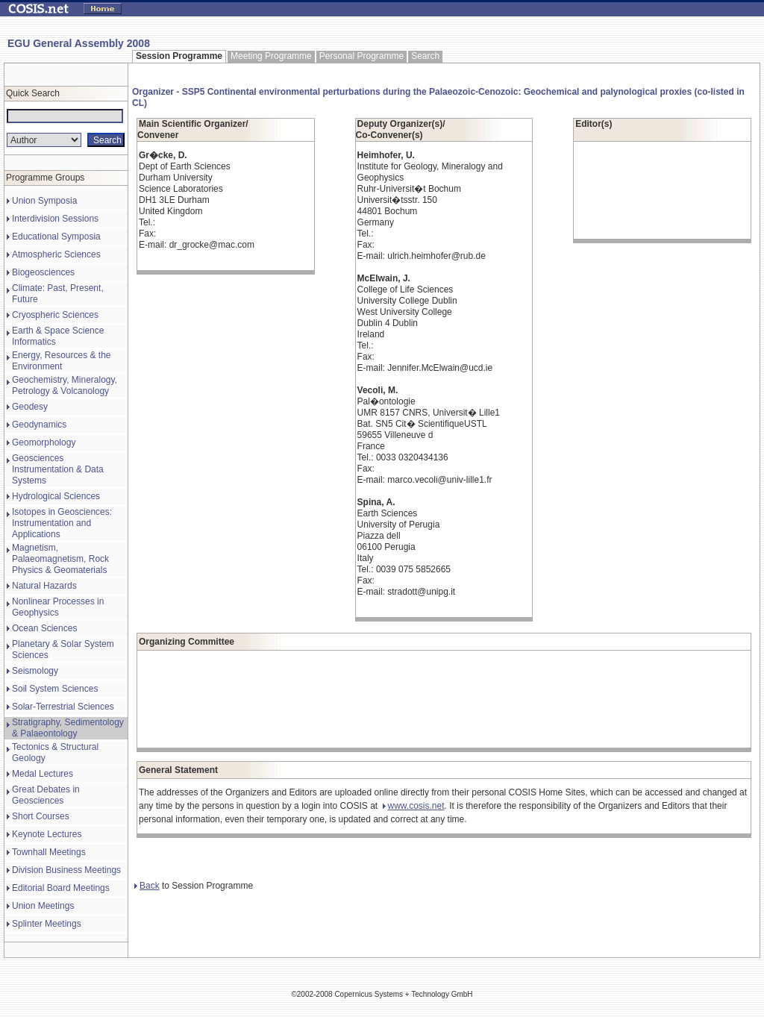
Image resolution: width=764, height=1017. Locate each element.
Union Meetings (43, 906)
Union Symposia (44, 200)
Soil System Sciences (55, 688)
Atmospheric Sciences (56, 254)
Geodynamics (39, 424)
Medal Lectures (42, 774)
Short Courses (40, 816)
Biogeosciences (43, 272)
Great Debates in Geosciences (46, 795)
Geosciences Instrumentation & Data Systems (58, 469)
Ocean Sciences (44, 628)
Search (425, 56)
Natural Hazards (44, 586)
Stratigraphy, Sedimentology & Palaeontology (68, 728)
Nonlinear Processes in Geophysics (58, 607)
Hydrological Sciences (56, 496)
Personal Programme (361, 56)
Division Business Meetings (66, 870)
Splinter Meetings (46, 924)
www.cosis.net (414, 806)
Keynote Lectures (46, 834)
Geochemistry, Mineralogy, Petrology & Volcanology (64, 385)
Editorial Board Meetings (61, 888)
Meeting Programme (271, 56)
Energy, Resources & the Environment (61, 361)
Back (147, 885)
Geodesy (30, 406)
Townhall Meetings (49, 852)
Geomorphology (43, 442)
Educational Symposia (56, 236)
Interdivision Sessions (55, 218)
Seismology (35, 671)
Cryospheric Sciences (55, 315)
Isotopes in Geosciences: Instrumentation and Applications (62, 523)
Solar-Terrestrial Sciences (63, 706)
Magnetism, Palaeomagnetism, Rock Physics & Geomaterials (60, 558)
